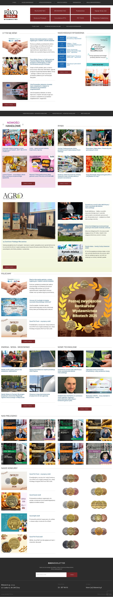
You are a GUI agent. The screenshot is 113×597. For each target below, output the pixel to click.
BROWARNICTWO (60, 11)
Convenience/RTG (60, 18)
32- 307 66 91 (63, 588)
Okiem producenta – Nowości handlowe (35, 113)
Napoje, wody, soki (100, 11)
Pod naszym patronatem (73, 26)
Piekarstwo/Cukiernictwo (100, 18)
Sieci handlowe (85, 113)
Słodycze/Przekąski (40, 18)
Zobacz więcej (9, 104)
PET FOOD (80, 18)
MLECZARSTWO (40, 11)
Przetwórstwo (80, 11)
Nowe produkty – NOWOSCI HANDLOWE (64, 113)
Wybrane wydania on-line (53, 26)
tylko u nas (35, 26)
